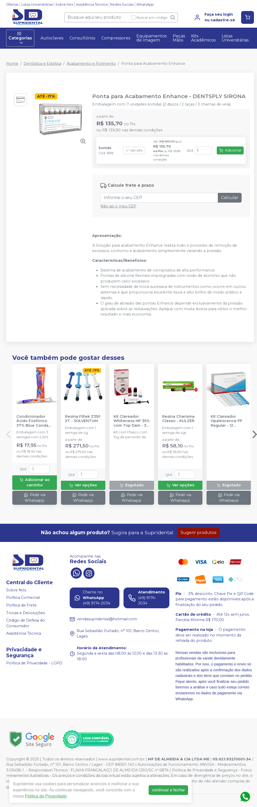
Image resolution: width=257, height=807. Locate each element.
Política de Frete (21, 605)
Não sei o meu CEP (118, 206)
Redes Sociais (121, 4)
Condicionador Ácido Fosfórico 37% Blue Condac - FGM (33, 421)
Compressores (115, 38)
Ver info (134, 150)
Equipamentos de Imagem (151, 38)
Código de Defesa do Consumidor (25, 623)
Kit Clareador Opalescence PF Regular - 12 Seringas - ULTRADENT (226, 421)
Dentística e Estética (42, 63)
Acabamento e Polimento (91, 63)
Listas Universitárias (37, 4)
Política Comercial (23, 597)
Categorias (20, 38)
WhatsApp (145, 4)
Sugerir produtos (198, 532)
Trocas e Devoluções (25, 613)
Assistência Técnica (92, 4)
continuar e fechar (168, 790)
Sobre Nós (64, 4)
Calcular (229, 197)
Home (12, 63)
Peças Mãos (179, 38)
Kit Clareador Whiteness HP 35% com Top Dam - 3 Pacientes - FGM (132, 421)
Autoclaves (51, 38)
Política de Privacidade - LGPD (34, 663)
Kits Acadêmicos (203, 38)
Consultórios (82, 38)
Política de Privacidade (46, 796)
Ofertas (12, 4)
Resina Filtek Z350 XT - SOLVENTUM (82, 418)
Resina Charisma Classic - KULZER (178, 418)
